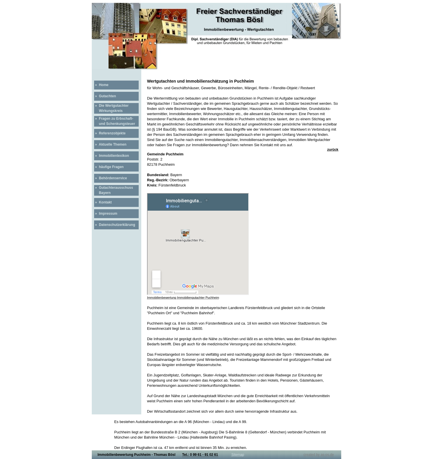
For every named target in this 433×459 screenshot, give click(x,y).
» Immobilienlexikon (111, 156)
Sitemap (237, 455)
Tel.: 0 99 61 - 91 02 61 (200, 455)
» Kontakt (103, 202)
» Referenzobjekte (109, 133)
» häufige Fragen (109, 167)
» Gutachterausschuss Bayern (113, 190)
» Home (101, 85)
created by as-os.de (319, 455)
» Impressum (105, 214)
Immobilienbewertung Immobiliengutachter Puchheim (183, 297)
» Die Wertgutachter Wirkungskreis (111, 108)
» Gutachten (105, 96)
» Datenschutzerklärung (114, 225)
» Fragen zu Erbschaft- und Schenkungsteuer (114, 121)
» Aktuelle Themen (110, 144)
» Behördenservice (110, 178)
